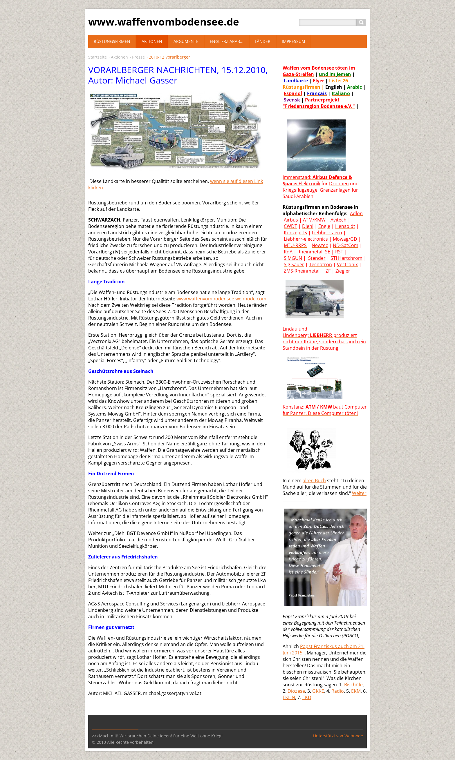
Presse (138, 57)
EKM (356, 691)
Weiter (359, 493)
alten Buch (314, 480)
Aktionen (119, 57)
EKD (306, 697)
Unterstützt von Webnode (338, 736)
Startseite (97, 57)
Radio (337, 691)
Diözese (296, 691)
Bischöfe (353, 684)
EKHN (289, 697)
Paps (305, 646)
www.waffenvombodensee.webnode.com (221, 298)
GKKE (318, 691)
